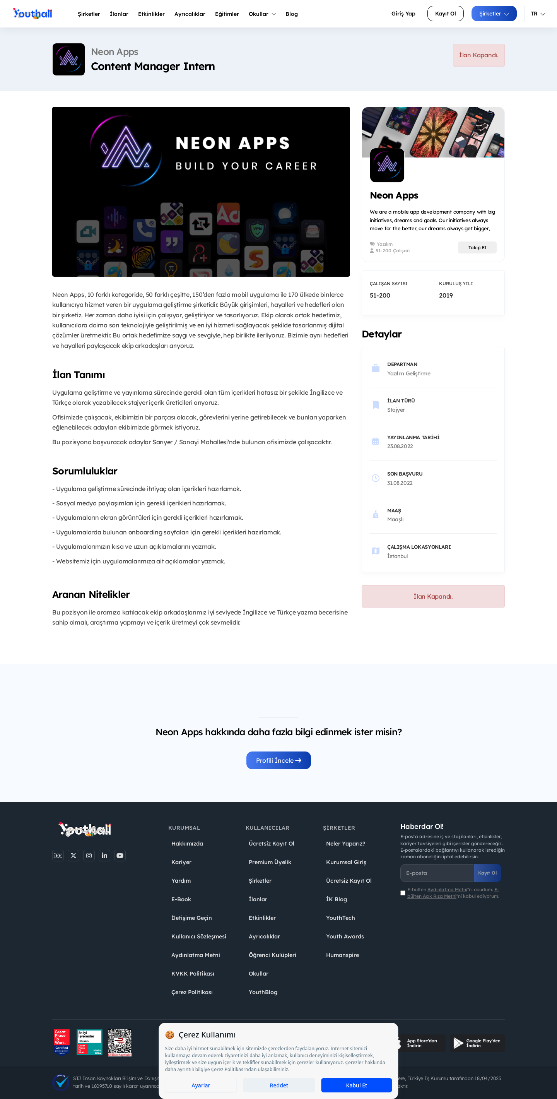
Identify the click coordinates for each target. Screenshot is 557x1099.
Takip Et (477, 247)
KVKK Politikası (192, 973)
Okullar (262, 13)
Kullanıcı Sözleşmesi (198, 936)
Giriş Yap (403, 13)
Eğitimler (227, 13)
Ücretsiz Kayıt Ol (271, 843)
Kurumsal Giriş (346, 862)
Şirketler (89, 13)
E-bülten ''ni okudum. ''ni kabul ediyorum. (453, 893)
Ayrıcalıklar (264, 936)
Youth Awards (345, 936)
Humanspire (342, 955)
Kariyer (181, 862)
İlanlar (119, 13)
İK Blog (336, 899)
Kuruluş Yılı (456, 283)
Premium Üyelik (270, 862)
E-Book (181, 899)
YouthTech (340, 917)
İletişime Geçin (191, 917)
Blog (291, 13)
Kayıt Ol (445, 13)
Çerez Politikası (192, 992)
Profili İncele (278, 760)
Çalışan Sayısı (389, 283)
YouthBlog (263, 992)
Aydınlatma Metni (195, 955)
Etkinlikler (151, 13)
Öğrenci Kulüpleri (272, 955)
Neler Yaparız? (345, 843)
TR (538, 13)
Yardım (181, 880)
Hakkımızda (187, 843)
